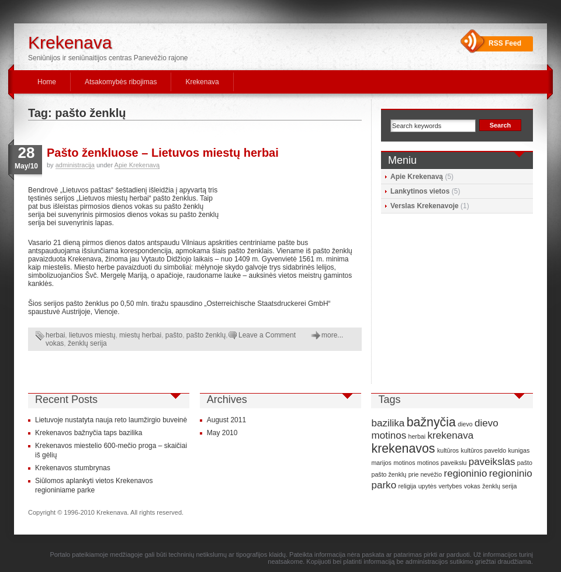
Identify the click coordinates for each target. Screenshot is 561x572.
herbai (55, 335)
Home (46, 82)
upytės (427, 486)
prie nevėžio (425, 474)
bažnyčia (431, 422)
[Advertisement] (291, 205)
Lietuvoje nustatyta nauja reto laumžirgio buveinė (111, 420)
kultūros (448, 450)
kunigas (519, 450)
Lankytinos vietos (419, 191)
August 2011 (226, 420)
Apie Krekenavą (137, 164)
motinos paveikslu (442, 462)
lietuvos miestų (92, 335)
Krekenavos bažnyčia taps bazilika (88, 433)
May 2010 (222, 433)
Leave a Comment (267, 335)
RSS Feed (505, 43)
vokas (55, 343)
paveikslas (492, 461)
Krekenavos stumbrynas (72, 468)
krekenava (450, 435)
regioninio (465, 473)
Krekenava (70, 42)
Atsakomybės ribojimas (121, 82)
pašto (173, 335)
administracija (75, 164)
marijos (381, 462)
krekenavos (403, 449)
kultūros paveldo (484, 450)
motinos (404, 462)
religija (407, 486)
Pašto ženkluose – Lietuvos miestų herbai (163, 152)
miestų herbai (140, 335)
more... (332, 335)
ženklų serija (87, 343)
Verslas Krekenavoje (424, 206)
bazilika (387, 423)
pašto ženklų (206, 335)
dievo (465, 424)
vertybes (450, 486)
